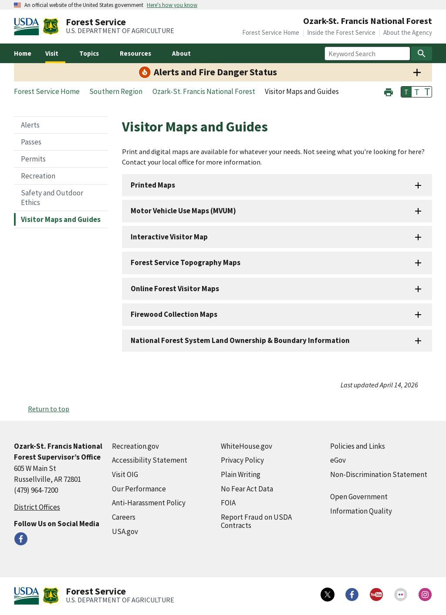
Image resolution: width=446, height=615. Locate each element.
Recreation (38, 176)
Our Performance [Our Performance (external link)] (139, 489)
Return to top (48, 408)
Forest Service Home (270, 32)
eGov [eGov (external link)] (338, 460)
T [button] (406, 91)
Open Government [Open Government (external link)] (359, 496)
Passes (31, 142)
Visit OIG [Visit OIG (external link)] (125, 474)
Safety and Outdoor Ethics (52, 197)
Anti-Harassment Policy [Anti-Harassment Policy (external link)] (149, 502)
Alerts (30, 125)
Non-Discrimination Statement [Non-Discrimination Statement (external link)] (378, 474)
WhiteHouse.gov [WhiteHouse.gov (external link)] (246, 446)
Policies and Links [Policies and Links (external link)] (357, 446)
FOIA (228, 502)
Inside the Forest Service (341, 32)
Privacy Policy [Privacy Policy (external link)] (242, 460)
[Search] (421, 53)
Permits (33, 159)
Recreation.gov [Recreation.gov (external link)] (135, 446)
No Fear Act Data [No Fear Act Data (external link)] (247, 489)
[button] (388, 91)
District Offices (37, 507)
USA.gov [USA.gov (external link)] (125, 531)
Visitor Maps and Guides (61, 219)
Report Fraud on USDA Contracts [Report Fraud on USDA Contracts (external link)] (256, 521)
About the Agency (407, 32)
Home (22, 53)
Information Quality (361, 511)
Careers (123, 517)
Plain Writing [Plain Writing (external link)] (240, 474)
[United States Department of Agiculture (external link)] (28, 26)
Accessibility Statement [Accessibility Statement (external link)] (149, 460)
